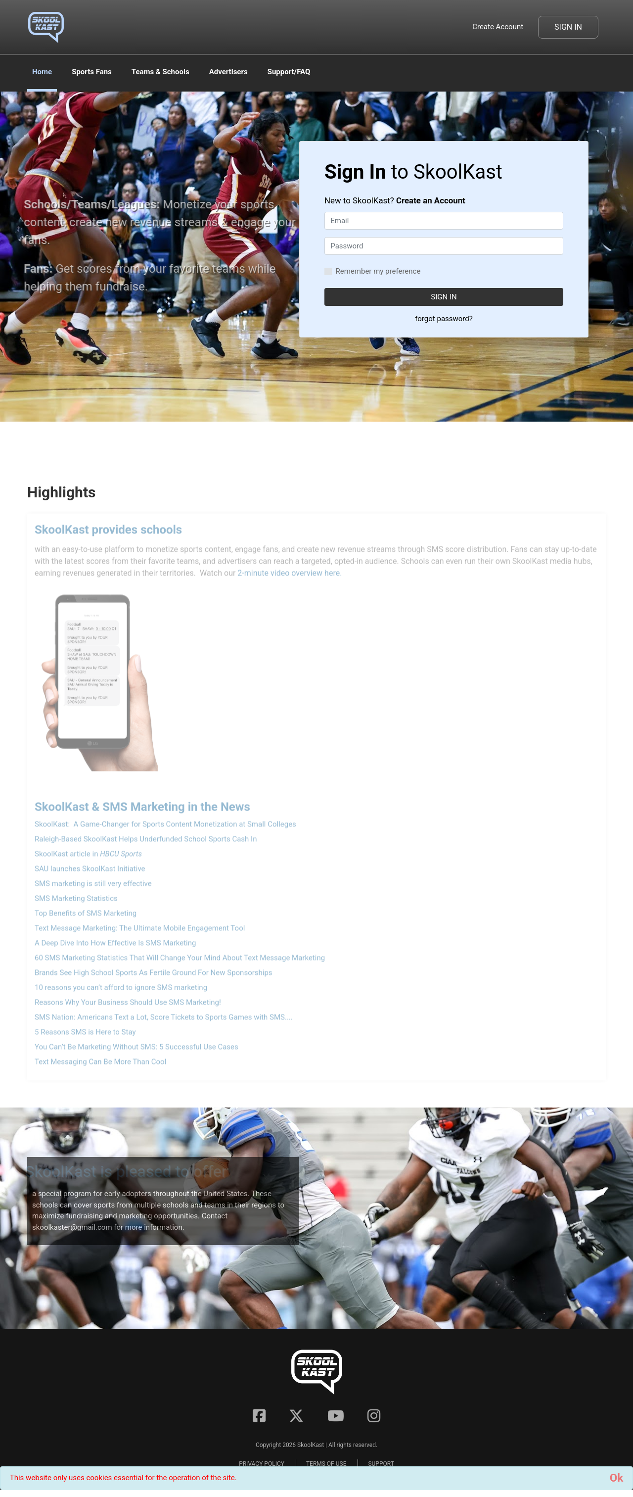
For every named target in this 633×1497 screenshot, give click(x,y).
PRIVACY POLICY (261, 1469)
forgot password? (444, 318)
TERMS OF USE (326, 1469)
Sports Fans (92, 71)
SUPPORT (381, 1469)
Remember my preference (378, 271)
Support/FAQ (289, 71)
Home (42, 71)
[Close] (616, 1478)
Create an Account (430, 200)
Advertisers (228, 71)
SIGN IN (443, 296)
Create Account (497, 26)
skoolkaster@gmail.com (72, 1227)
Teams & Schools (160, 71)
